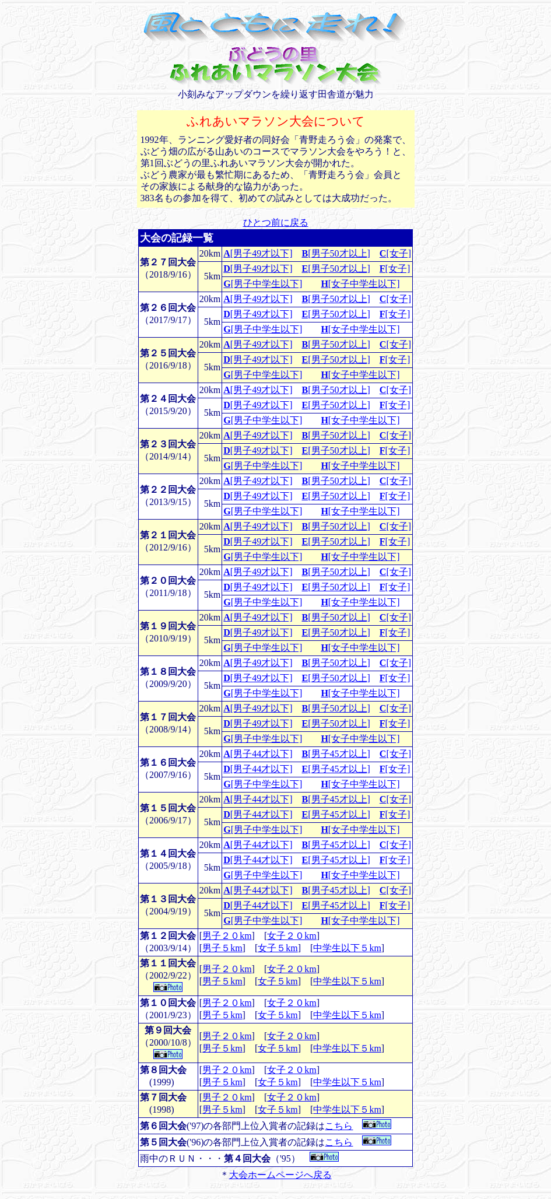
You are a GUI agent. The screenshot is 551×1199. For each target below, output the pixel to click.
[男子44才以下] (257, 754)
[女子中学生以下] (360, 284)
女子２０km (291, 936)
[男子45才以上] (336, 754)
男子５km (222, 948)
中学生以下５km (347, 948)
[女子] (395, 253)
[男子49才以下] (257, 253)
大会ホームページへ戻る (280, 1175)
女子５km (277, 948)
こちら (339, 1126)
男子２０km (226, 936)
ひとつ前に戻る (275, 222)
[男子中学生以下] (262, 284)
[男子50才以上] (336, 253)
